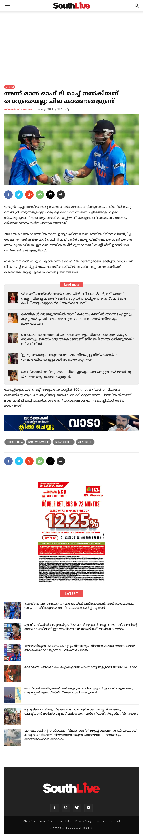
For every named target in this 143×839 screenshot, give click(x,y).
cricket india (14, 442)
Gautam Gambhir (38, 442)
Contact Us (45, 821)
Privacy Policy (83, 821)
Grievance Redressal (107, 821)
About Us (29, 821)
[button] (137, 5)
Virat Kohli (85, 442)
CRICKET (9, 86)
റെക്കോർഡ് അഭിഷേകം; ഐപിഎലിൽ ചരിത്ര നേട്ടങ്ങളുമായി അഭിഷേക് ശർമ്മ (80, 667)
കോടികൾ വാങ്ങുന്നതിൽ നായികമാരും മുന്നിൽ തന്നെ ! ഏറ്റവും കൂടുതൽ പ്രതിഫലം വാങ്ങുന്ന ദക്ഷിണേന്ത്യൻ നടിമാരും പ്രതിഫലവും (76, 319)
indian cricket (64, 442)
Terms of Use (64, 821)
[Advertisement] (71, 42)
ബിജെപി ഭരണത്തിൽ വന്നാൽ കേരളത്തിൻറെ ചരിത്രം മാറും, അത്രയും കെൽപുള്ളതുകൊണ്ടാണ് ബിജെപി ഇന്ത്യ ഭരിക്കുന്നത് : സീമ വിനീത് (77, 339)
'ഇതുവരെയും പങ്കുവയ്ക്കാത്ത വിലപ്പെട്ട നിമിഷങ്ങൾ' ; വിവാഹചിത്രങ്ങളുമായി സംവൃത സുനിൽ (69, 357)
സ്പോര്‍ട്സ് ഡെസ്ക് (18, 109)
